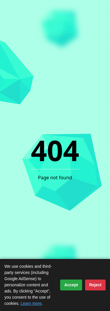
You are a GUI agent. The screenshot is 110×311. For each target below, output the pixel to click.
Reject (95, 284)
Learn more (31, 303)
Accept (71, 284)
